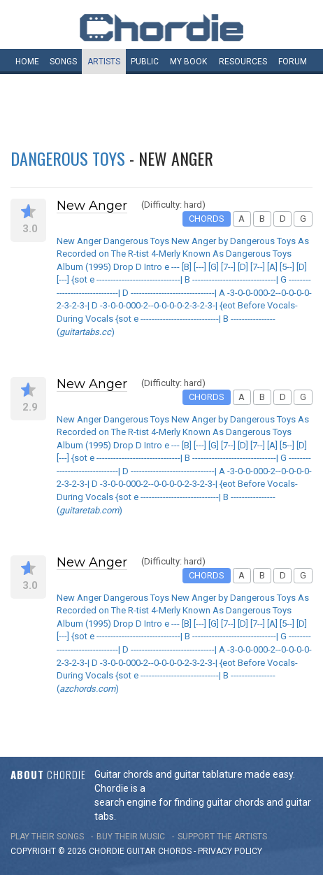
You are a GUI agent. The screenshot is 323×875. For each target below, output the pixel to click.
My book (188, 61)
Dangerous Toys (67, 158)
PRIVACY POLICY (230, 851)
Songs (63, 61)
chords (175, 851)
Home (27, 61)
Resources (243, 61)
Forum (292, 61)
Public (145, 61)
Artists (103, 61)
